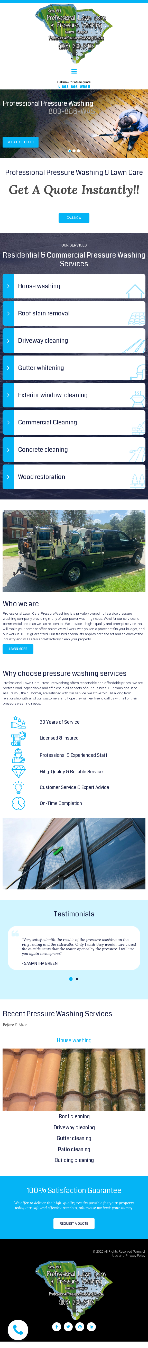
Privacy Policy (135, 1262)
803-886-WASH (74, 112)
